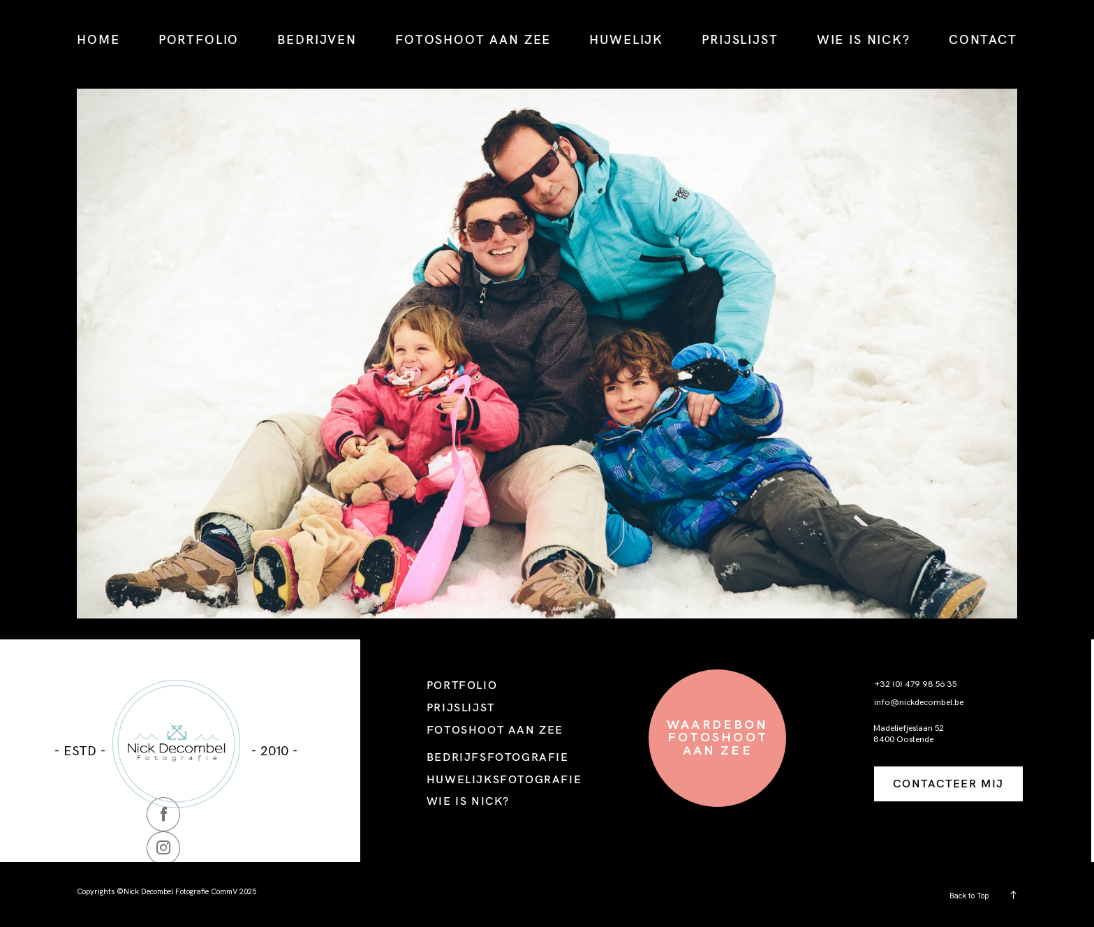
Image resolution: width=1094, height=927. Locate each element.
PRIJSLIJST (740, 39)
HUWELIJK (626, 39)
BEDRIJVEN (317, 39)
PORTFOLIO (198, 39)
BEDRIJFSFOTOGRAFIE (498, 757)
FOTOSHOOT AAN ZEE (473, 39)
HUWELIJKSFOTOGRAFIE (504, 779)
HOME (98, 39)
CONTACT (983, 39)
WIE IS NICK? (863, 39)
